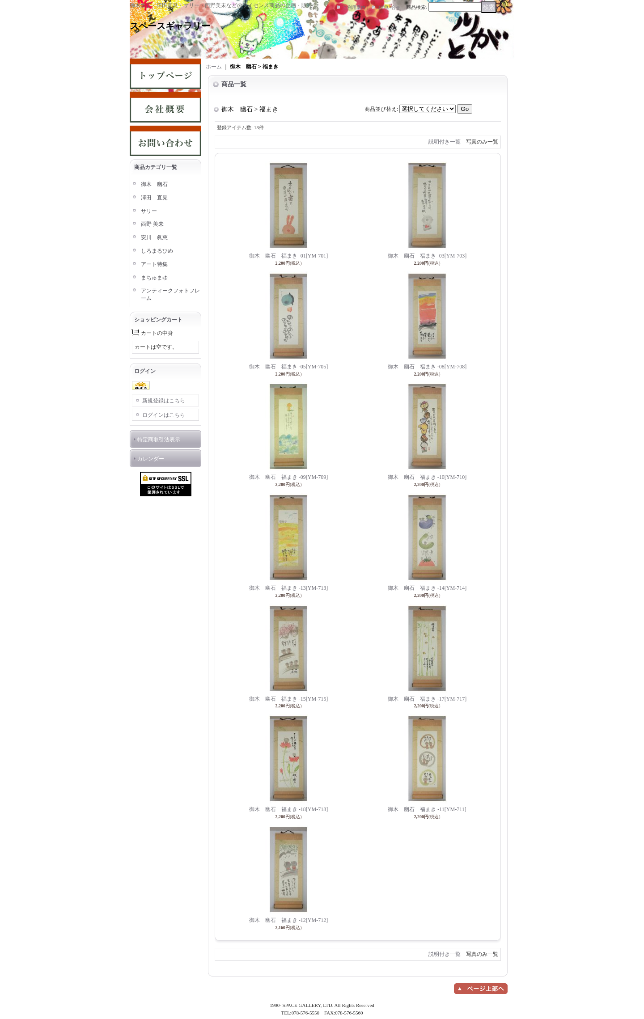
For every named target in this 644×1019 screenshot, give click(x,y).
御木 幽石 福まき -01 (288, 256)
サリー (149, 211)
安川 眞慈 (154, 237)
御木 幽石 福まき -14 (427, 588)
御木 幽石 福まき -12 (288, 920)
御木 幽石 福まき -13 (288, 588)
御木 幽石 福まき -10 (427, 477)
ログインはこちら (163, 415)
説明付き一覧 (444, 142)
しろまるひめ (157, 251)
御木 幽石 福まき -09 (288, 477)
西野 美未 (152, 224)
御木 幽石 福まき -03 (427, 256)
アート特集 (154, 264)
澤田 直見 (154, 197)
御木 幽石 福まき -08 (427, 367)
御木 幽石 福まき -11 (427, 809)
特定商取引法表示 (158, 439)
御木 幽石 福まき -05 (288, 367)
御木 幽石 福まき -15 (288, 699)
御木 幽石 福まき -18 (288, 809)
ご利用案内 (354, 7)
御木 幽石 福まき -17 (427, 699)
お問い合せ (389, 7)
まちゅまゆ (154, 278)
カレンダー (150, 459)
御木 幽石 (154, 184)
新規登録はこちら (163, 400)
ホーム (214, 66)
